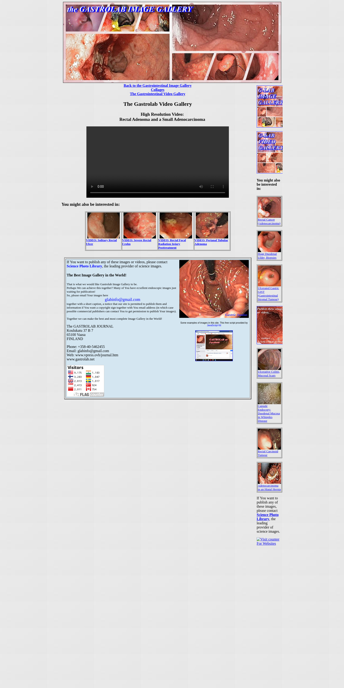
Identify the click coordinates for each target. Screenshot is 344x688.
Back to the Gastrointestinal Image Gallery (158, 86)
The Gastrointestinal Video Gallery (157, 94)
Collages (157, 90)
